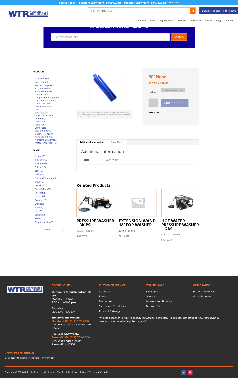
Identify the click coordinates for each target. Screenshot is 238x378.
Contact (229, 20)
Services (182, 20)
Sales (152, 20)
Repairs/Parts (166, 20)
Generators (153, 296)
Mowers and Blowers (159, 301)
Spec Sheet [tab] (117, 142)
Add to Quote (173, 103)
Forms (208, 20)
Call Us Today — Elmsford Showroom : (82, 2)
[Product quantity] (153, 103)
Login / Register (210, 10)
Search (179, 37)
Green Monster (202, 296)
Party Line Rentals (204, 291)
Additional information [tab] (92, 142)
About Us (105, 291)
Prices (153, 92)
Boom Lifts (153, 306)
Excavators (153, 291)
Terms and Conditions (113, 306)
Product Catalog (109, 311)
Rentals (142, 20)
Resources (195, 20)
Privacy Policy (79, 372)
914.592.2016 (114, 2)
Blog (218, 20)
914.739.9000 (159, 2)
